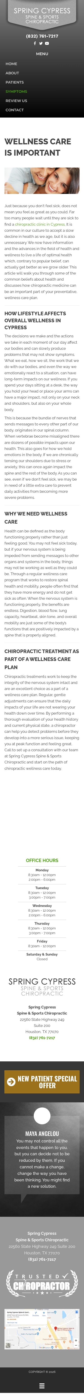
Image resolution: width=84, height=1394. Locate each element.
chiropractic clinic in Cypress (40, 224)
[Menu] (42, 1386)
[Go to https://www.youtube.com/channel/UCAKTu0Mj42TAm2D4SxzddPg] (47, 44)
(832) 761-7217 (42, 36)
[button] (42, 1081)
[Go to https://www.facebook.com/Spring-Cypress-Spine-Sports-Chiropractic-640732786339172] (35, 44)
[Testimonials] (42, 1155)
